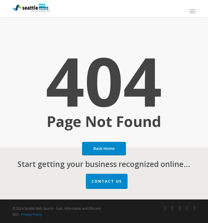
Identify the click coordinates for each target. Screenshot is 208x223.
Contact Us (107, 181)
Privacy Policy (31, 214)
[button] (193, 11)
